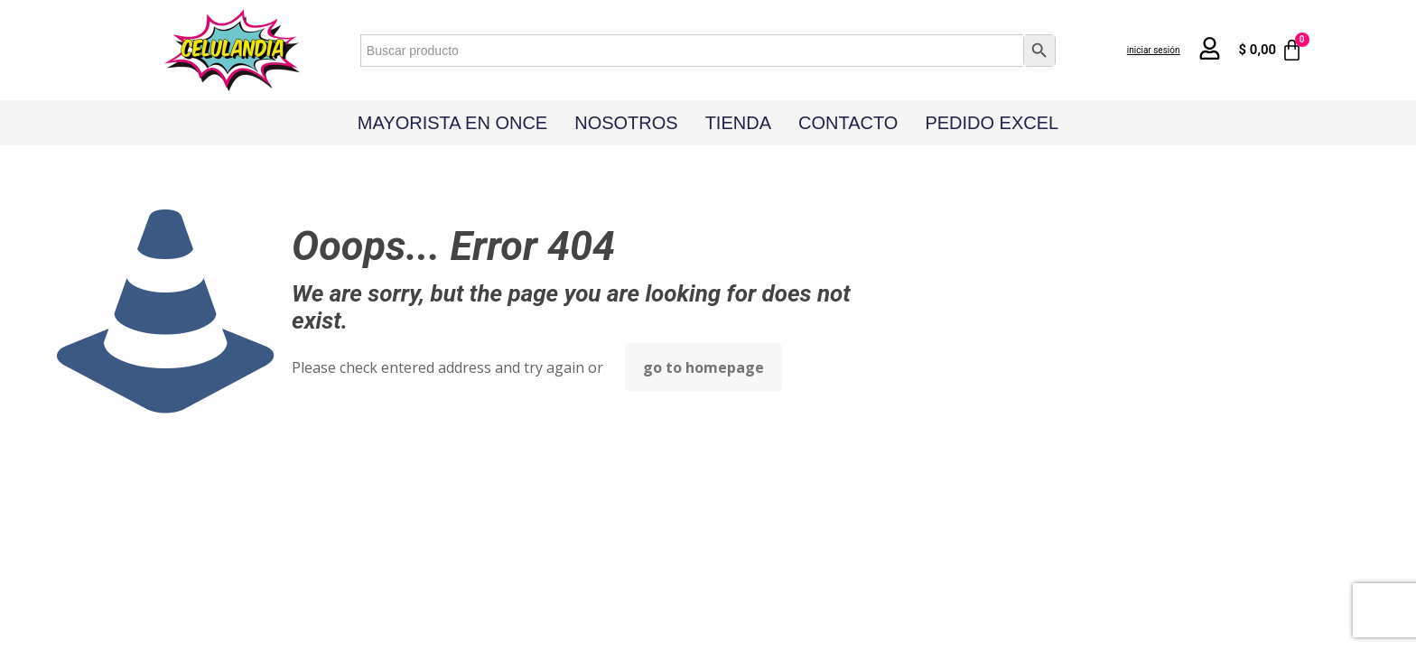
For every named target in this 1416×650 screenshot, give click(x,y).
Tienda (738, 123)
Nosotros (625, 123)
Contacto (848, 123)
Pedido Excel (991, 123)
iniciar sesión (1153, 50)
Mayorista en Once (452, 123)
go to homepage (703, 367)
